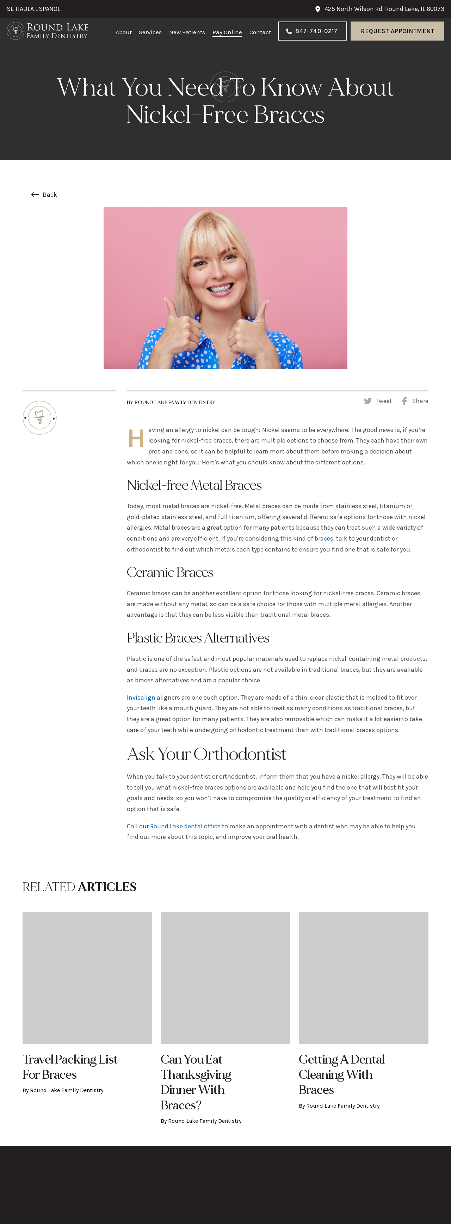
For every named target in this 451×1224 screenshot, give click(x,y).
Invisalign (141, 697)
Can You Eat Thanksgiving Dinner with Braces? (196, 1082)
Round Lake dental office (185, 826)
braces (324, 538)
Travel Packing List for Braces (70, 1067)
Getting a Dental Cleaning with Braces (341, 1075)
